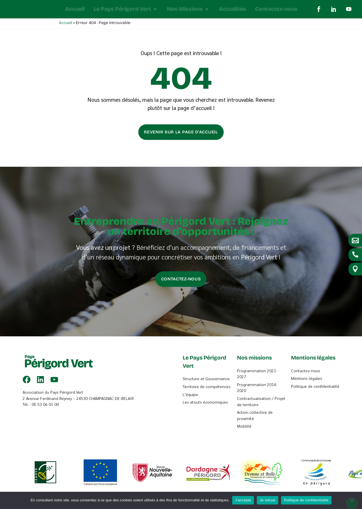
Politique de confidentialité (306, 500)
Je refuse (267, 500)
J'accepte (243, 500)
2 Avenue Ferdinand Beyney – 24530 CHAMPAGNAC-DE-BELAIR (78, 399)
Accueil (65, 24)
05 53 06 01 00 (45, 405)
